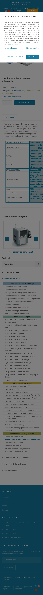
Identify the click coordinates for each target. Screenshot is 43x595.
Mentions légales (10, 48)
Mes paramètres (32, 48)
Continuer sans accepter (15, 57)
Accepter (32, 57)
